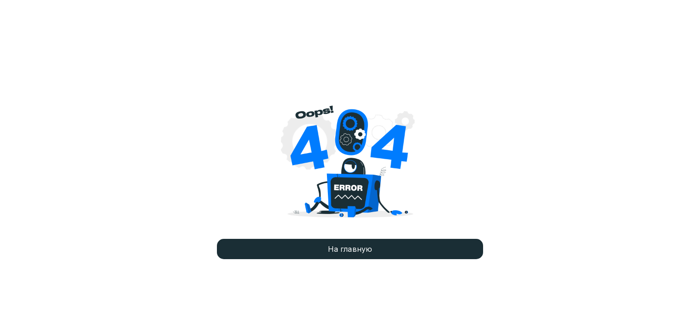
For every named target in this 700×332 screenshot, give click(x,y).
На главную (350, 249)
